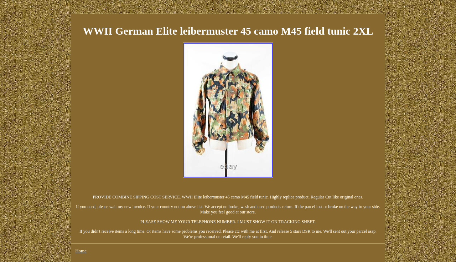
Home (81, 250)
